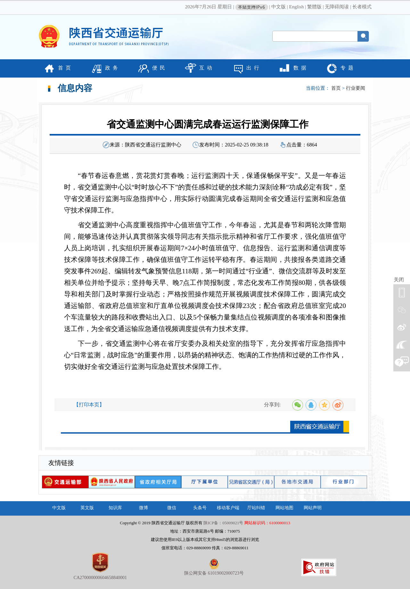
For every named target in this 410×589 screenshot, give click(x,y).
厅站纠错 (256, 507)
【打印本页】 (89, 404)
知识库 (115, 507)
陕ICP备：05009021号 (223, 522)
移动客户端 (228, 507)
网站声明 (313, 507)
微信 (171, 507)
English (296, 6)
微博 (143, 507)
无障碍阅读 (337, 6)
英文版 (87, 507)
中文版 (278, 6)
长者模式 (362, 6)
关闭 (399, 279)
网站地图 (284, 507)
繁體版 (314, 6)
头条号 (200, 507)
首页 (336, 88)
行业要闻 (355, 88)
